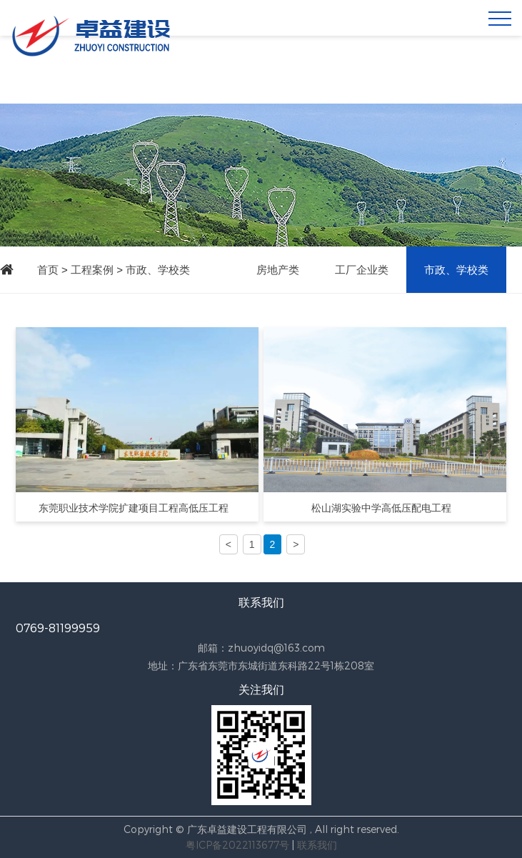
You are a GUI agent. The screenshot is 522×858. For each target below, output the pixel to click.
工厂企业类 (361, 270)
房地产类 (277, 270)
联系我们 (317, 845)
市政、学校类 (158, 270)
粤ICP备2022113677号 (237, 845)
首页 (48, 270)
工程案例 (92, 270)
